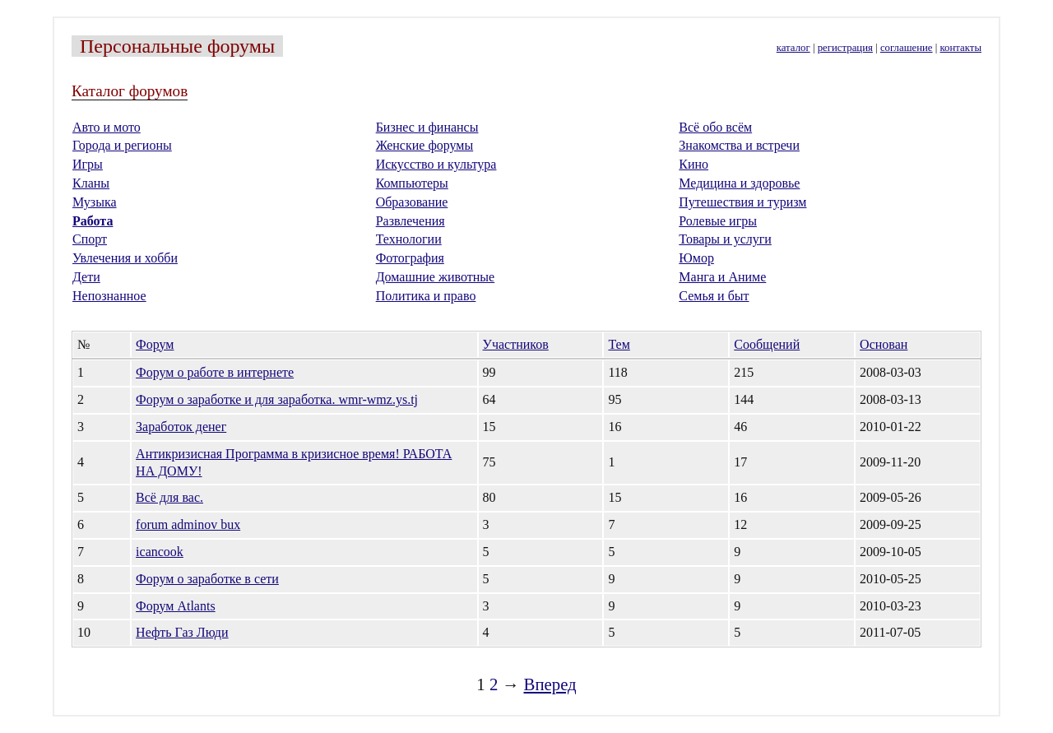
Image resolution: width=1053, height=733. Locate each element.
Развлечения (410, 221)
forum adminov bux (188, 524)
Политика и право (426, 296)
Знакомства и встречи (739, 145)
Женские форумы (425, 145)
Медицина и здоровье (739, 183)
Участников (516, 344)
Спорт (89, 239)
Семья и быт (714, 296)
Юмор (696, 258)
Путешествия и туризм (742, 202)
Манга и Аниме (722, 277)
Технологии (409, 239)
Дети (86, 277)
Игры (87, 164)
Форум (155, 344)
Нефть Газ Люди (182, 632)
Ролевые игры (718, 221)
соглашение (906, 47)
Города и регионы (122, 145)
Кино (693, 164)
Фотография (410, 258)
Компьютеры (412, 183)
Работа (92, 221)
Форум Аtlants (176, 606)
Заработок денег (181, 427)
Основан (883, 344)
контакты (960, 47)
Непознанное (109, 296)
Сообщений (767, 344)
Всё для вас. (169, 497)
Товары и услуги (725, 239)
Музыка (94, 202)
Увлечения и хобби (125, 258)
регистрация (845, 47)
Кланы (90, 183)
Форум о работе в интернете (215, 372)
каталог (793, 47)
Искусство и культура (436, 164)
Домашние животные (435, 277)
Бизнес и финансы (427, 127)
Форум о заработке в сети (207, 579)
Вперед (550, 684)
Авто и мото (106, 127)
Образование (412, 202)
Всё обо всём (715, 127)
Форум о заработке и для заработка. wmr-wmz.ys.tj (277, 399)
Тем (618, 344)
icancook (159, 552)
